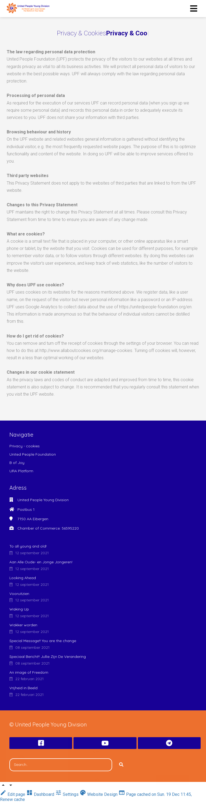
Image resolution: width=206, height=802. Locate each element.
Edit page (13, 794)
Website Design (99, 794)
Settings (67, 794)
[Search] (121, 764)
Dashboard (40, 794)
